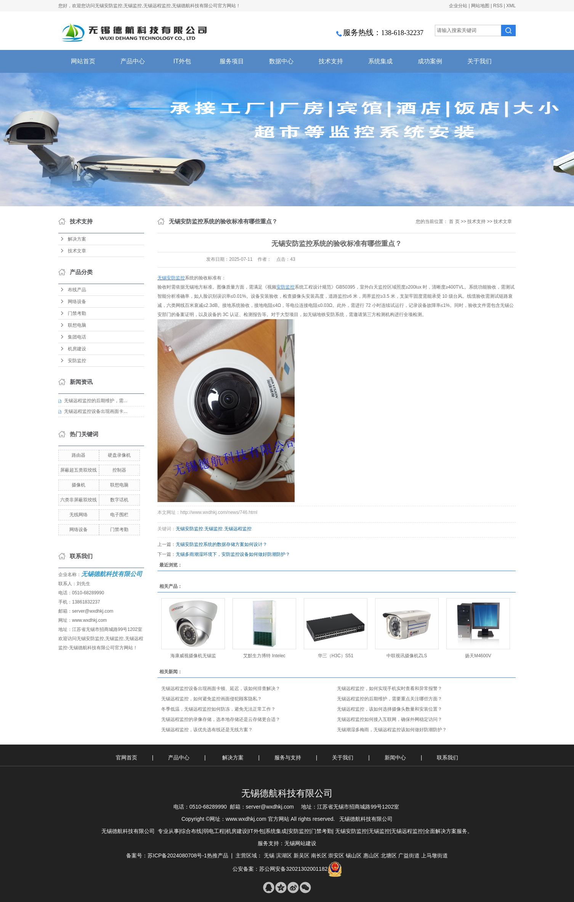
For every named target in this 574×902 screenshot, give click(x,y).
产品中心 (132, 61)
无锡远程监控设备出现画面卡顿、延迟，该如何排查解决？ (220, 688)
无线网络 (78, 514)
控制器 (119, 470)
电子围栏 (119, 514)
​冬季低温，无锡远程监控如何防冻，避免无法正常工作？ (218, 709)
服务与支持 (288, 757)
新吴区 (301, 855)
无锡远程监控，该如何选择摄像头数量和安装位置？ (389, 709)
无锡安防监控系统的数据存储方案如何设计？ (221, 544)
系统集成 (380, 61)
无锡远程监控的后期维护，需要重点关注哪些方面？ (389, 698)
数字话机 (119, 499)
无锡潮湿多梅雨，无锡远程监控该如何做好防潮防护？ (392, 729)
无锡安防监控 (189, 528)
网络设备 (77, 301)
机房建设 (77, 348)
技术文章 (77, 251)
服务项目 (232, 61)
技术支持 (331, 61)
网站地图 (480, 5)
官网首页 (126, 757)
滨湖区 (284, 855)
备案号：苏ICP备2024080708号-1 (166, 855)
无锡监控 (213, 528)
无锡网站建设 (300, 843)
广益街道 (409, 855)
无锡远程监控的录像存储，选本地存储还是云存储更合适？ (220, 719)
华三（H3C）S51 (335, 655)
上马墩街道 (434, 855)
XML (511, 5)
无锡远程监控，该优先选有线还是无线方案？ (207, 729)
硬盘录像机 (119, 455)
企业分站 (458, 5)
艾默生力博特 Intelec (264, 655)
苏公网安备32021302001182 (293, 869)
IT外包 (182, 61)
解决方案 (77, 239)
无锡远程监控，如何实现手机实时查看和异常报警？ (389, 688)
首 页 (454, 221)
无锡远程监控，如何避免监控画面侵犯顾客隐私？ (211, 698)
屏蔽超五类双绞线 (78, 470)
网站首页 (83, 61)
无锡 (269, 855)
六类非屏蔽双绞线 (78, 499)
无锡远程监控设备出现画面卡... (95, 411)
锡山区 (354, 855)
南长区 (319, 855)
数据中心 (281, 61)
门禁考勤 (77, 313)
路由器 (78, 455)
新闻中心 (396, 757)
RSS (498, 5)
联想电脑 (77, 325)
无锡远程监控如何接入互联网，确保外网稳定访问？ (389, 719)
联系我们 (447, 757)
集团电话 (77, 337)
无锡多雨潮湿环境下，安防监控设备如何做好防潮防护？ (233, 554)
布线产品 (77, 289)
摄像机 (78, 485)
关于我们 (479, 61)
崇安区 (336, 855)
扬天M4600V (478, 655)
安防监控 (77, 360)
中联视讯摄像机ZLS (406, 655)
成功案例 (430, 61)
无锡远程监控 (238, 528)
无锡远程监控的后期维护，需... (95, 400)
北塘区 (389, 855)
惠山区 (371, 855)
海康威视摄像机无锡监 (193, 655)
